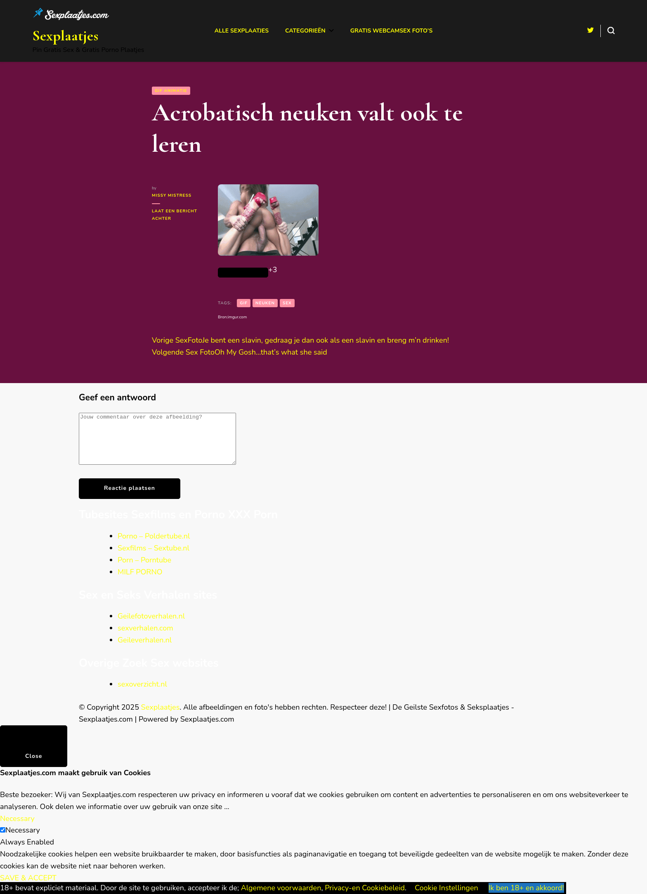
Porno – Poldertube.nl (154, 546)
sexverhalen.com (145, 638)
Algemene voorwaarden (281, 888)
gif (244, 303)
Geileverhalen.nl (145, 650)
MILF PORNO (140, 582)
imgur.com (237, 317)
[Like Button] (243, 273)
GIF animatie (171, 91)
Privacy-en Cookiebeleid (365, 888)
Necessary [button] (17, 828)
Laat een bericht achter (178, 215)
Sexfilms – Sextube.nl (153, 558)
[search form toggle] (611, 30)
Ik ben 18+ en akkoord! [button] (526, 888)
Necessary (22, 840)
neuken (265, 303)
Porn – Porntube (144, 570)
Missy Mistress (171, 195)
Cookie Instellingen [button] (446, 888)
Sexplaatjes (65, 36)
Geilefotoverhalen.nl (151, 626)
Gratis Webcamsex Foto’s (391, 31)
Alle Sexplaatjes (242, 31)
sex (287, 303)
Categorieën (305, 31)
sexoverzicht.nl (142, 694)
